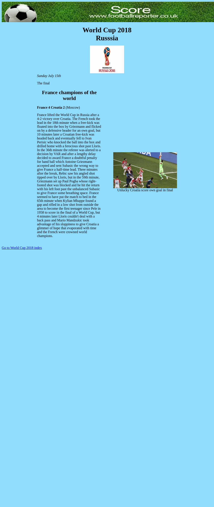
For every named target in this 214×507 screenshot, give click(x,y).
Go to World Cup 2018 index (22, 248)
